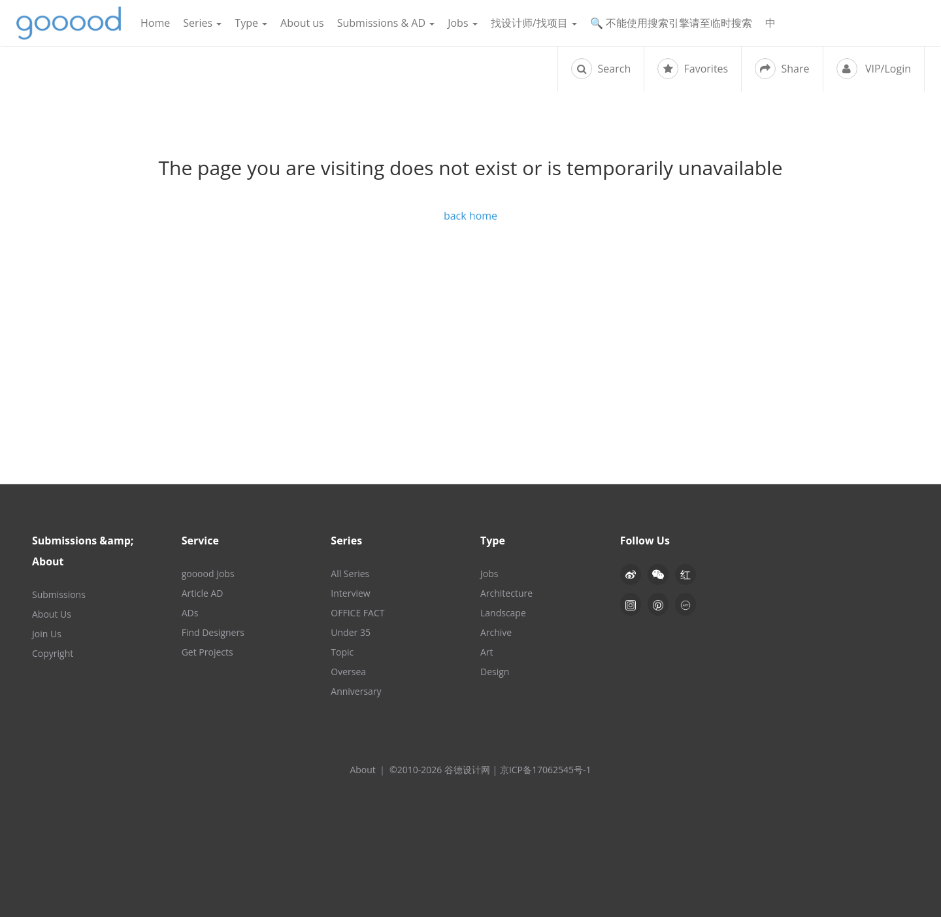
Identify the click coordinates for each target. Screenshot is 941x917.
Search (601, 68)
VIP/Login (873, 68)
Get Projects (207, 652)
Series (202, 23)
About (362, 769)
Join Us (46, 633)
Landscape (503, 613)
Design (494, 671)
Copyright (52, 653)
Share (782, 68)
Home (155, 23)
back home (470, 215)
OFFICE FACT (357, 613)
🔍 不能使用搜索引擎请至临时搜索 (671, 23)
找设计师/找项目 (534, 23)
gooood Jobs (208, 573)
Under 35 (351, 632)
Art (486, 652)
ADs (190, 613)
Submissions (59, 594)
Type (251, 23)
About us (302, 23)
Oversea (348, 671)
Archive (496, 632)
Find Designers (213, 632)
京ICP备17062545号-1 (545, 769)
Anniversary (356, 691)
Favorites (692, 68)
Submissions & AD (386, 23)
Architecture (506, 593)
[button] (658, 574)
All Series (350, 573)
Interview (350, 593)
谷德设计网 (68, 23)
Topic (342, 652)
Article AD (202, 593)
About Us (51, 614)
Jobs (463, 23)
